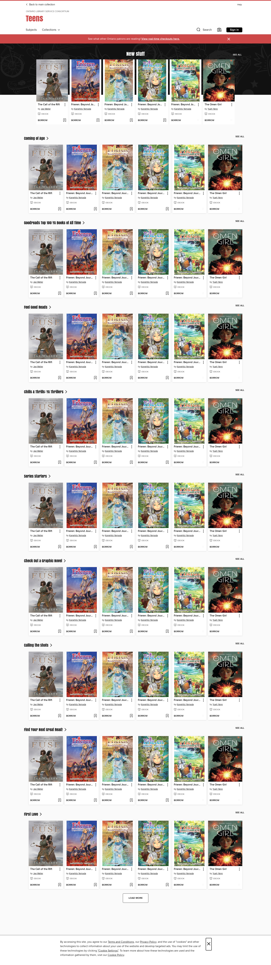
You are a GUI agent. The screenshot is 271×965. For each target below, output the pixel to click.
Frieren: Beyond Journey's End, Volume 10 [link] (117, 104)
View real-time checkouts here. (160, 39)
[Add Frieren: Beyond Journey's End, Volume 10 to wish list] (131, 120)
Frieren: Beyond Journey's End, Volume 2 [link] (83, 104)
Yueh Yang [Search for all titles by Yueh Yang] (213, 109)
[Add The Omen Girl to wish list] (231, 120)
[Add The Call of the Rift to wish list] (64, 120)
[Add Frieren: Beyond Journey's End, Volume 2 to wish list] (98, 120)
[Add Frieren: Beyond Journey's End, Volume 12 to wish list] (164, 120)
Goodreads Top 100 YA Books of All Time (54, 222)
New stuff (135, 53)
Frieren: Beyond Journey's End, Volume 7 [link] (184, 104)
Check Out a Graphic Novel (45, 560)
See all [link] (237, 54)
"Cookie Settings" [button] (108, 950)
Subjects (31, 30)
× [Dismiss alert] (229, 39)
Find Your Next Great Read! (45, 729)
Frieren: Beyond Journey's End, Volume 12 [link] (150, 104)
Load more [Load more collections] (136, 898)
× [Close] (209, 944)
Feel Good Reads (38, 307)
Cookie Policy (116, 955)
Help (239, 4)
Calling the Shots (38, 645)
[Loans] (219, 30)
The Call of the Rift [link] (49, 104)
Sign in (234, 30)
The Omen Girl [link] (213, 104)
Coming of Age (36, 138)
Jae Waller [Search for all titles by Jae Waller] (46, 109)
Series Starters (37, 476)
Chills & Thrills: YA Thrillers (46, 391)
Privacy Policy (148, 942)
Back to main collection (40, 4)
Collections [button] (51, 30)
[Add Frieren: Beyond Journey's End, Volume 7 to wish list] (198, 120)
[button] (203, 30)
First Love (33, 814)
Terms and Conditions (121, 942)
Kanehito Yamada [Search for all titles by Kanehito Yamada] (82, 109)
